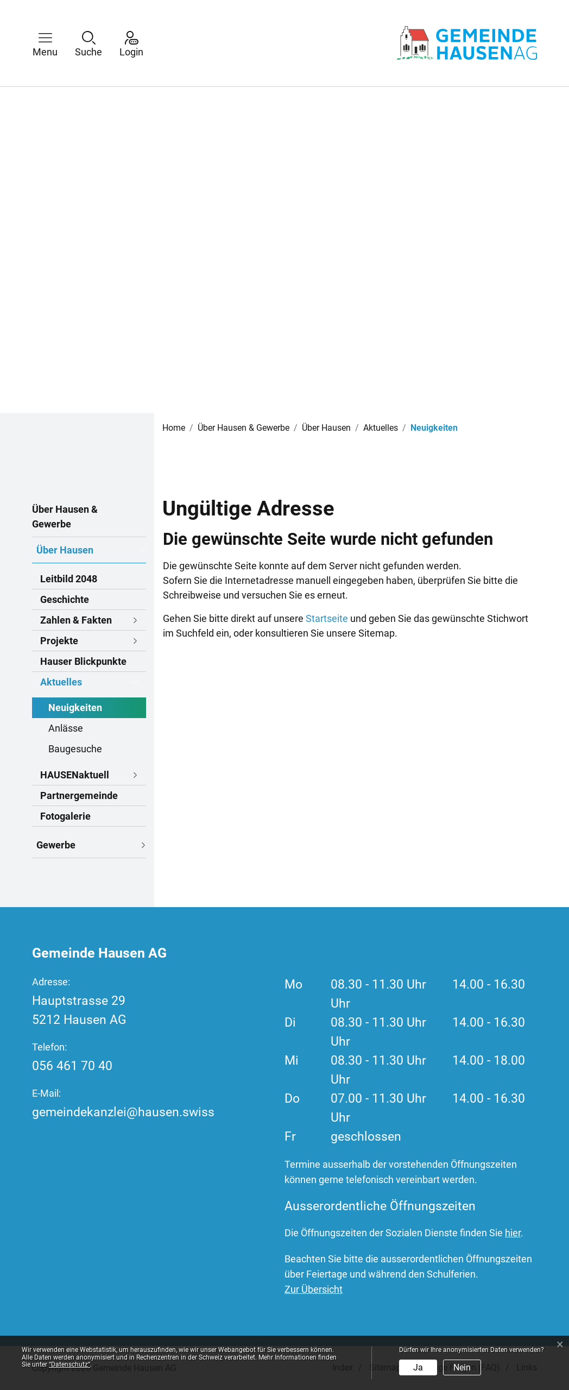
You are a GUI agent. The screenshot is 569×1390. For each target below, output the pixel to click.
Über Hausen (64, 550)
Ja (418, 1367)
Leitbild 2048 (68, 578)
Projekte (59, 640)
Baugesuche (75, 748)
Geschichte (64, 599)
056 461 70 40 (72, 1066)
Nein (462, 1367)
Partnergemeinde (79, 795)
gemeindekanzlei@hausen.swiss (123, 1112)
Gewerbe (55, 845)
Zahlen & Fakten (76, 620)
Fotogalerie (65, 816)
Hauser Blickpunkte (83, 661)
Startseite (327, 618)
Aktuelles (61, 682)
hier (513, 1232)
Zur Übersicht (313, 1289)
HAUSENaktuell (74, 775)
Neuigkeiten (75, 710)
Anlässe (65, 728)
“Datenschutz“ (69, 1364)
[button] (53, 43)
